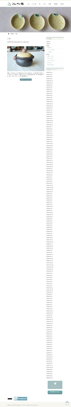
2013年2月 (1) (49, 350)
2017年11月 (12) (49, 264)
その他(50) (49, 51)
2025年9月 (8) (49, 85)
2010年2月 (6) (49, 375)
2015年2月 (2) (49, 317)
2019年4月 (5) (49, 229)
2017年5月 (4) (49, 277)
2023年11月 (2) (49, 122)
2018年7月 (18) (49, 248)
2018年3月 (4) (49, 256)
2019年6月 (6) (49, 225)
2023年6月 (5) (49, 133)
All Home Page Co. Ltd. (34, 405)
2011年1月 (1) (49, 365)
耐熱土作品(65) (50, 64)
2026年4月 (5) (49, 74)
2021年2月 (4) (49, 183)
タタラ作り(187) (50, 60)
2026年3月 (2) (49, 76)
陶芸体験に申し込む (55, 392)
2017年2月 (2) (49, 283)
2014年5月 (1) (49, 333)
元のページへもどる (26, 79)
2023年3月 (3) (49, 137)
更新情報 (55, 4)
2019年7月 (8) (49, 223)
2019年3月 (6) (49, 231)
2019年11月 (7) (49, 214)
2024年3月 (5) (49, 116)
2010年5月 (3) (49, 371)
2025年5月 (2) (49, 91)
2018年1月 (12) (49, 260)
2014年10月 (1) (49, 323)
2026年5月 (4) (49, 72)
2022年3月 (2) (49, 156)
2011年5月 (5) (49, 361)
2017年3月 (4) (49, 281)
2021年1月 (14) (49, 185)
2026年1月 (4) (49, 78)
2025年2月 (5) (49, 97)
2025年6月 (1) (49, 89)
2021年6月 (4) (49, 174)
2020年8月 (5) (49, 195)
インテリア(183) (50, 49)
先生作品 (48, 41)
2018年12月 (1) (49, 237)
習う (40, 4)
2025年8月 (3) (49, 87)
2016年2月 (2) (49, 306)
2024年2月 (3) (49, 118)
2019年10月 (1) (49, 216)
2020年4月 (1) (49, 204)
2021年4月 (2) (49, 179)
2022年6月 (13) (49, 149)
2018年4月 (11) (49, 254)
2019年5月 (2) (49, 227)
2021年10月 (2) (49, 166)
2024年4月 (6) (49, 114)
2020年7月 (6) (49, 198)
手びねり (22, 41)
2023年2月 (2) (49, 139)
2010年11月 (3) (49, 367)
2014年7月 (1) (49, 329)
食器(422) (49, 47)
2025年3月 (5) (49, 95)
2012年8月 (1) (49, 354)
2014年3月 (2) (49, 338)
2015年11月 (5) (49, 313)
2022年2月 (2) (49, 158)
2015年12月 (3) (49, 310)
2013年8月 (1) (49, 344)
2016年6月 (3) (49, 300)
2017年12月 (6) (49, 262)
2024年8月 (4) (49, 108)
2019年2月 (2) (49, 233)
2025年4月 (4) (49, 93)
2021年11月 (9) (49, 164)
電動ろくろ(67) (50, 56)
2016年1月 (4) (49, 308)
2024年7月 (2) (49, 110)
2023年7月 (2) (49, 131)
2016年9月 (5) (49, 294)
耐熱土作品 (26, 41)
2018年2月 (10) (49, 258)
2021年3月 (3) (49, 181)
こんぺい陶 (34, 4)
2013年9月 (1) (49, 342)
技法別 (47, 54)
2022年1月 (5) (49, 160)
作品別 (47, 45)
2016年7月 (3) (49, 298)
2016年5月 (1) (49, 302)
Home (29, 4)
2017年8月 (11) (49, 271)
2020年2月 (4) (49, 208)
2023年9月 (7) (49, 126)
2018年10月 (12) (49, 241)
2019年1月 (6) (49, 235)
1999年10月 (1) (49, 377)
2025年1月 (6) (49, 99)
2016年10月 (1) (49, 292)
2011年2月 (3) (49, 363)
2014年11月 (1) (49, 321)
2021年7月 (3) (49, 172)
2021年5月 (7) (49, 177)
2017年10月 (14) (49, 267)
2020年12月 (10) (49, 187)
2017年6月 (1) (49, 275)
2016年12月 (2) (49, 287)
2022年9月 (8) (49, 147)
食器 (19, 41)
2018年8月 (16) (49, 246)
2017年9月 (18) (49, 269)
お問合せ (62, 4)
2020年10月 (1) (49, 191)
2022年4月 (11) (49, 154)
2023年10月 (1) (49, 124)
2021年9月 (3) (49, 168)
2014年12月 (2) (49, 319)
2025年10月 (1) (49, 82)
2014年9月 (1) (49, 325)
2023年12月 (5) (49, 120)
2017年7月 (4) (49, 273)
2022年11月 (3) (49, 143)
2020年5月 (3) (49, 202)
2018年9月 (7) (49, 244)
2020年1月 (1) (49, 210)
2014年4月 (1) (49, 336)
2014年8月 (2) (49, 327)
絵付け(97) (49, 62)
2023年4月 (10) (49, 135)
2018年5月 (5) (49, 252)
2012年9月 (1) (49, 352)
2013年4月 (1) (49, 348)
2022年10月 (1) (49, 145)
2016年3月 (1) (49, 304)
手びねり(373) (50, 58)
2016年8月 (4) (49, 296)
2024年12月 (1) (49, 101)
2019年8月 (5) (49, 220)
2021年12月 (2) (49, 162)
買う (44, 4)
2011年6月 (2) (49, 359)
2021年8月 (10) (49, 170)
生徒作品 (16, 41)
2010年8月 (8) (49, 369)
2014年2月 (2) (49, 340)
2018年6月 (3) (49, 250)
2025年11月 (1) (49, 80)
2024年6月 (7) (49, 112)
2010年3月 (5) (49, 373)
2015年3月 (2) (49, 315)
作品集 (50, 4)
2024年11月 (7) (49, 103)
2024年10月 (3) (49, 105)
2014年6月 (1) (49, 331)
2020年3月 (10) (49, 206)
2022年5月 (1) (49, 151)
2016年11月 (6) (49, 290)
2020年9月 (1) (49, 193)
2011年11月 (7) (49, 357)
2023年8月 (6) (49, 128)
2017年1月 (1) (49, 285)
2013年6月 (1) (49, 346)
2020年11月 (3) (49, 189)
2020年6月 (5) (49, 200)
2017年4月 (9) (49, 279)
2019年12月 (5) (49, 212)
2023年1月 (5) (49, 141)
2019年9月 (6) (49, 218)
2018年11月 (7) (49, 239)
